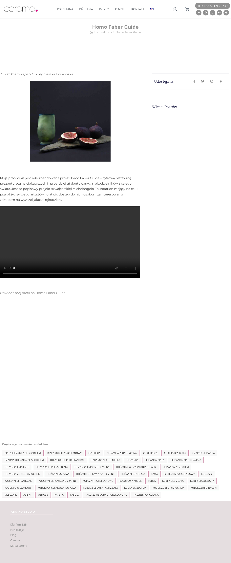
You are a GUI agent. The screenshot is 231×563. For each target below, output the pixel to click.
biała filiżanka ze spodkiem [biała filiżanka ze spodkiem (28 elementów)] (23, 453)
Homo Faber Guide (128, 32)
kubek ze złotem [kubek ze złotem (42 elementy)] (135, 487)
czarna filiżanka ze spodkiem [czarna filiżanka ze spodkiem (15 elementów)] (24, 460)
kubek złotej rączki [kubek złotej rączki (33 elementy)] (204, 487)
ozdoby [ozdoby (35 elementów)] (43, 494)
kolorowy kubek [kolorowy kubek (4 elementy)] (130, 481)
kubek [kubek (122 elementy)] (152, 481)
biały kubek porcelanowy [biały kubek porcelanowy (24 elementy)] (64, 453)
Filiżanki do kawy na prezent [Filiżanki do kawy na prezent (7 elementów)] (95, 474)
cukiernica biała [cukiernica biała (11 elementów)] (175, 453)
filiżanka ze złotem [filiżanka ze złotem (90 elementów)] (176, 467)
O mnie (120, 9)
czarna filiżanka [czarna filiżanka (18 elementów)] (203, 453)
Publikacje (17, 530)
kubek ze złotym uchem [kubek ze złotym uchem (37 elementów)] (168, 487)
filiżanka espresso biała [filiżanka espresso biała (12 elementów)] (52, 467)
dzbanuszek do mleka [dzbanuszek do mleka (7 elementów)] (105, 460)
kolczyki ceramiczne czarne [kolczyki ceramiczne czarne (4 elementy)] (57, 481)
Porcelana (65, 9)
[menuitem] (152, 9)
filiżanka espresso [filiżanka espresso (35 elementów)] (17, 467)
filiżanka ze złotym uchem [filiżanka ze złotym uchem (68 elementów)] (22, 474)
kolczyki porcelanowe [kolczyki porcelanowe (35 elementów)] (98, 481)
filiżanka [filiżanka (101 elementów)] (133, 460)
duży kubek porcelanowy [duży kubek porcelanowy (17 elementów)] (67, 460)
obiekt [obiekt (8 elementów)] (27, 494)
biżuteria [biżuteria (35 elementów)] (94, 453)
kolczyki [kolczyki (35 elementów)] (206, 474)
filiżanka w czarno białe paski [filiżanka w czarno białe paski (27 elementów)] (136, 467)
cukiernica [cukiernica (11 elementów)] (150, 453)
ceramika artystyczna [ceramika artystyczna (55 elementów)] (122, 453)
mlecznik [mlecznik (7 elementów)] (11, 494)
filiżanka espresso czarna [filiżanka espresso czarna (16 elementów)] (92, 467)
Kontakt (137, 9)
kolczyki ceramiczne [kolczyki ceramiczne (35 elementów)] (18, 481)
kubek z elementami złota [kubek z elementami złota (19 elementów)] (100, 487)
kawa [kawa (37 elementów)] (154, 474)
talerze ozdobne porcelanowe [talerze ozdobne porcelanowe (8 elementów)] (106, 494)
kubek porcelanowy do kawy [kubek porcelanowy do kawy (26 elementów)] (57, 487)
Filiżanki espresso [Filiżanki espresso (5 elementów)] (133, 474)
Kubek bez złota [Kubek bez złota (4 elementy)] (173, 481)
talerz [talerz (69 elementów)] (74, 494)
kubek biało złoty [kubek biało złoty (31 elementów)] (202, 481)
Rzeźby (104, 9)
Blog (13, 535)
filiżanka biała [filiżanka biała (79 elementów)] (154, 460)
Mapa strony (18, 546)
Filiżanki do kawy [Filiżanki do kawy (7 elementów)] (58, 474)
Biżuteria (86, 9)
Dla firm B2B (18, 524)
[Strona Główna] (91, 32)
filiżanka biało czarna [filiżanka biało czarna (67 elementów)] (186, 460)
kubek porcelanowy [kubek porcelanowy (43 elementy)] (18, 487)
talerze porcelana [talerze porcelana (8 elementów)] (146, 494)
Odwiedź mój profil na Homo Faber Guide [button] (33, 293)
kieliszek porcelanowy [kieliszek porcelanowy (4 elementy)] (179, 474)
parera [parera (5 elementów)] (59, 494)
